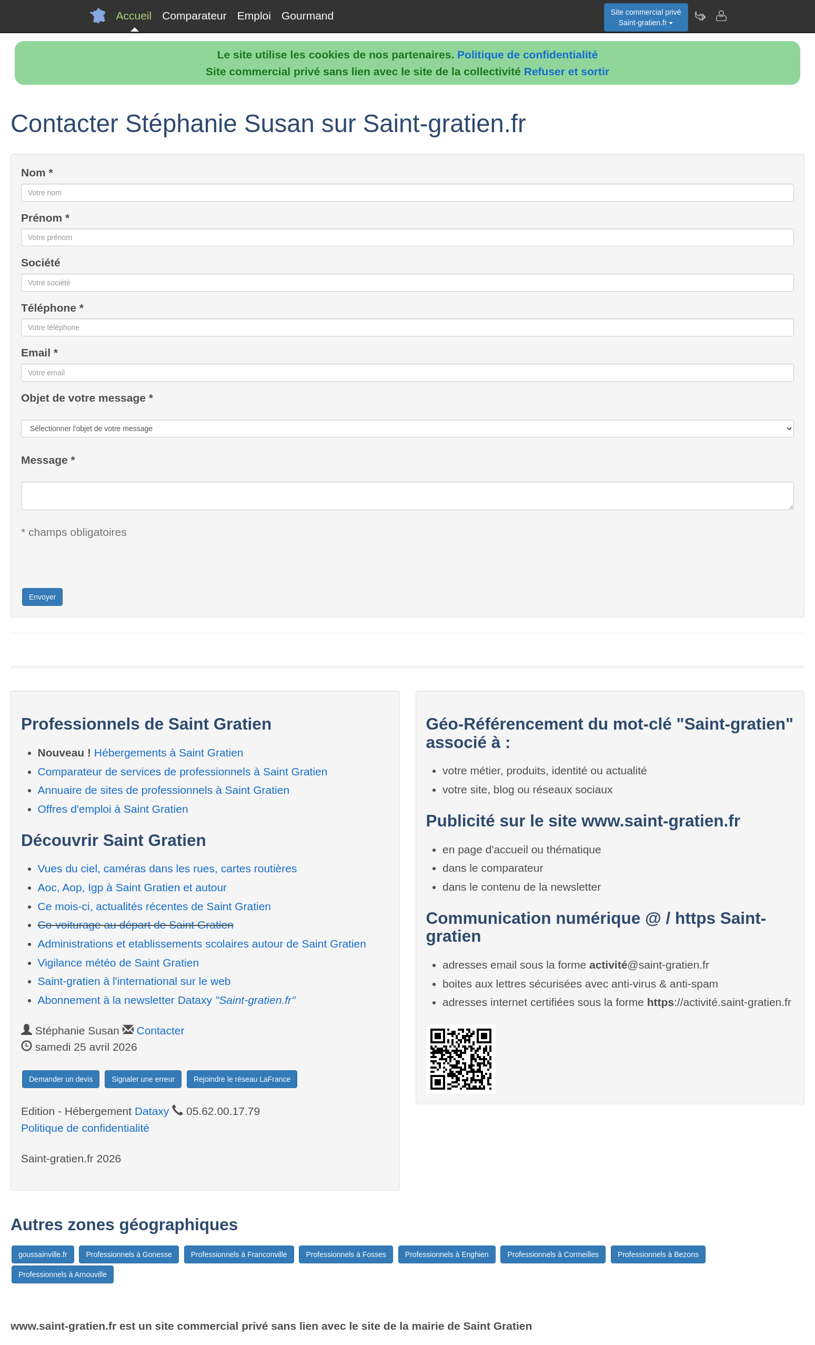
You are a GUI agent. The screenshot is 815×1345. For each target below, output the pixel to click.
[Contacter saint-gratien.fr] (720, 16)
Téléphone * (52, 308)
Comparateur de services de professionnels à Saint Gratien (183, 771)
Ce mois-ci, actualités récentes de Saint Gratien (154, 906)
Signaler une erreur (143, 1079)
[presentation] (101, 566)
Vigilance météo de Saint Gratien (118, 963)
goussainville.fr (42, 1254)
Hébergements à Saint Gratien (169, 752)
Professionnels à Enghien (447, 1254)
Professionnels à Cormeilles (553, 1254)
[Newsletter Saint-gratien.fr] (699, 16)
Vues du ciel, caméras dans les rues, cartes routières (167, 868)
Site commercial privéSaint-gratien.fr (646, 17)
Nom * (37, 172)
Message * (48, 460)
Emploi (254, 15)
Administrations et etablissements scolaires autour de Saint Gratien (202, 944)
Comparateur (194, 15)
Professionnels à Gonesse (129, 1254)
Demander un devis (61, 1079)
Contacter (160, 1030)
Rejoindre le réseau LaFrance (242, 1079)
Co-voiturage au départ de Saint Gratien (136, 925)
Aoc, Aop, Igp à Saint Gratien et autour (132, 887)
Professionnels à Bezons (658, 1254)
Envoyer (42, 597)
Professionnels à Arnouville (62, 1274)
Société (41, 262)
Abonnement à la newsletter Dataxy (167, 1000)
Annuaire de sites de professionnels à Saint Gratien (164, 790)
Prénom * (45, 218)
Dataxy (152, 1111)
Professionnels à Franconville (239, 1254)
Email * (39, 352)
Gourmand (307, 15)
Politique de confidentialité (527, 54)
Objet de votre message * (87, 398)
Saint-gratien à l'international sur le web (134, 981)
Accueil (134, 15)
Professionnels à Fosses (346, 1254)
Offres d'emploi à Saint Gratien (113, 809)
